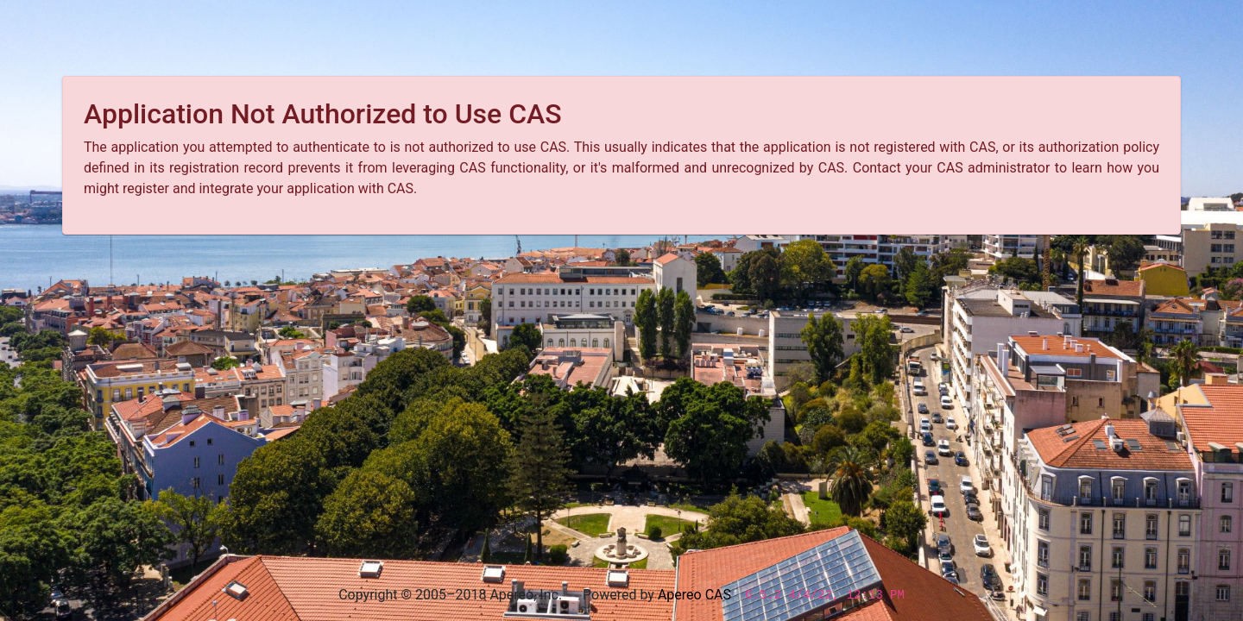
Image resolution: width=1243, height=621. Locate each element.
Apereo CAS (694, 594)
